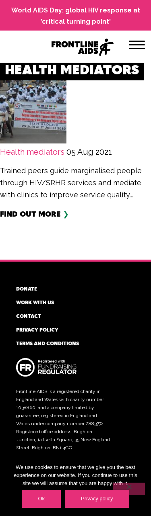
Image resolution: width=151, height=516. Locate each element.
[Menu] (137, 46)
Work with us (35, 302)
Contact (28, 315)
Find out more (30, 213)
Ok (41, 499)
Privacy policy (37, 329)
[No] (129, 489)
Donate (26, 288)
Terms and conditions (47, 343)
